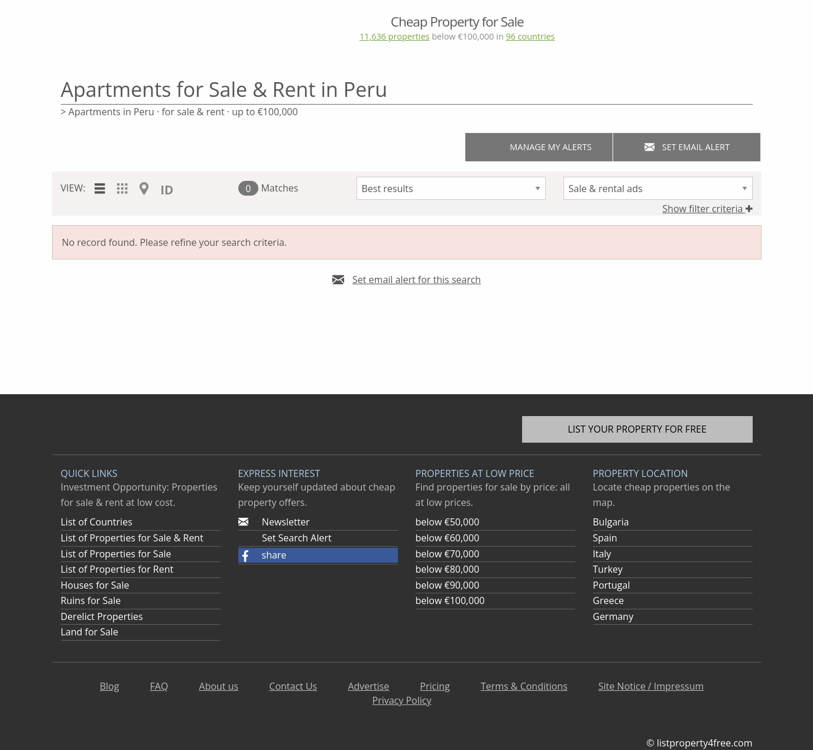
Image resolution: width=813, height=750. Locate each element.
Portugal (611, 585)
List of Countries (96, 521)
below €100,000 (450, 600)
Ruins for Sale (91, 600)
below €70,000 (448, 553)
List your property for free (637, 429)
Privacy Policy (402, 700)
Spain (605, 537)
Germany (613, 616)
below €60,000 (448, 537)
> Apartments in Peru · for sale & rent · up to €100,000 (179, 111)
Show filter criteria (707, 208)
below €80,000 (448, 569)
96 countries (530, 36)
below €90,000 (448, 585)
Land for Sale (89, 631)
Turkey (608, 569)
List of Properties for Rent (117, 569)
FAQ (159, 686)
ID (166, 189)
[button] (318, 555)
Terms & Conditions (524, 686)
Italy (602, 553)
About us (219, 686)
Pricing (434, 686)
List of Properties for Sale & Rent (132, 537)
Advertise (368, 686)
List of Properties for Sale (116, 553)
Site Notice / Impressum (651, 686)
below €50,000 (448, 521)
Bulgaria (611, 521)
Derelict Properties (102, 616)
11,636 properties (394, 36)
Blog (109, 686)
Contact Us (293, 686)
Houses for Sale (95, 585)
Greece (608, 600)
